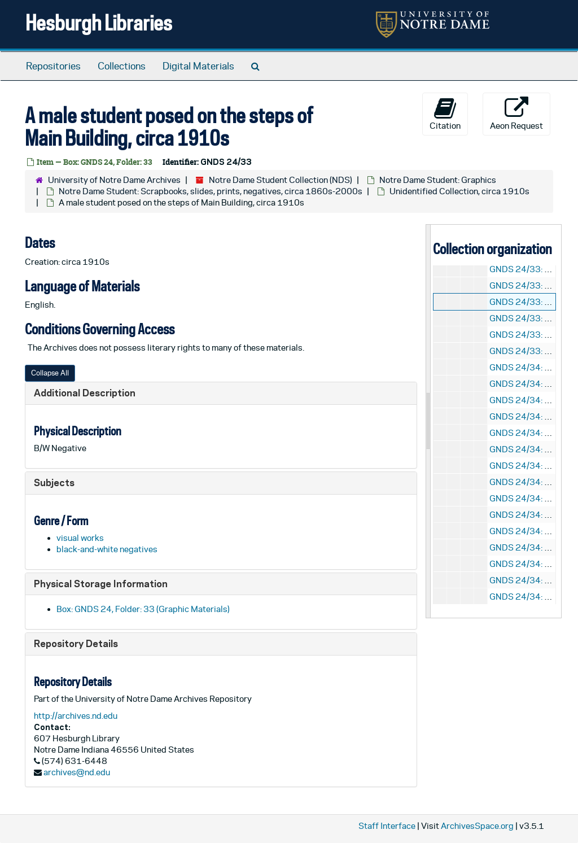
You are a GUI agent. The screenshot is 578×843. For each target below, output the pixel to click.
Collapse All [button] (50, 373)
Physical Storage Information (101, 583)
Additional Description (84, 392)
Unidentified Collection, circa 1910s (459, 191)
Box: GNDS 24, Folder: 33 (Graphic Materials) (143, 609)
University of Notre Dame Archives (114, 180)
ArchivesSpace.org (477, 826)
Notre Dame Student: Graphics (437, 180)
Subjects (54, 482)
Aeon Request (516, 113)
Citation (445, 113)
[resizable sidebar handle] (428, 421)
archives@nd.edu (76, 772)
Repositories (53, 66)
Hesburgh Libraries (98, 22)
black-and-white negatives (106, 549)
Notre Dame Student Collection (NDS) (280, 180)
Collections (122, 66)
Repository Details (76, 643)
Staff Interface (386, 826)
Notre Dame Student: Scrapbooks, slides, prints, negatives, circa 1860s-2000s (210, 191)
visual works (80, 538)
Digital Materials (198, 66)
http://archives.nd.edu (75, 715)
